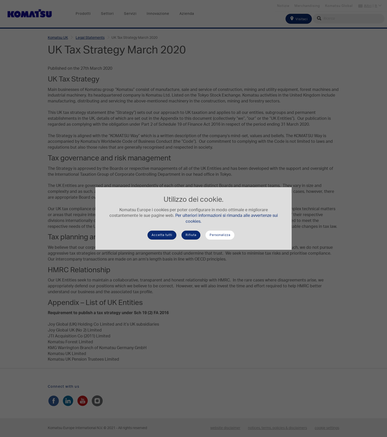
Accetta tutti (162, 235)
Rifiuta (191, 235)
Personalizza (220, 235)
